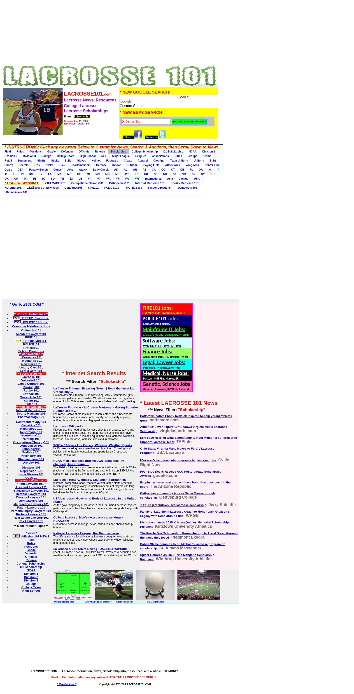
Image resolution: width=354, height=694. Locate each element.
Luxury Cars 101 (31, 367)
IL (14, 174)
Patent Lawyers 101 (31, 507)
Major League (121, 156)
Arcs (70, 169)
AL (125, 169)
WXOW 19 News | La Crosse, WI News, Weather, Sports (92, 445)
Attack (83, 169)
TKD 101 (31, 404)
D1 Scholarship (173, 151)
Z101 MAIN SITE (55, 183)
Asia (170, 178)
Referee (100, 151)
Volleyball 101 (31, 380)
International (153, 178)
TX (71, 178)
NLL (104, 156)
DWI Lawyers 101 (31, 500)
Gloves (81, 160)
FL (191, 169)
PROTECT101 (133, 187)
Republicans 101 (16, 192)
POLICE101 (111, 187)
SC (43, 178)
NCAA (193, 151)
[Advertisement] (110, 33)
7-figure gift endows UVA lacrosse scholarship (173, 505)
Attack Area (172, 165)
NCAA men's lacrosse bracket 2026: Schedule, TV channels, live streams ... (88, 462)
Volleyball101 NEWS (31, 536)
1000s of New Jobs (43, 187)
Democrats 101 (186, 187)
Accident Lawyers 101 (31, 487)
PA (26, 178)
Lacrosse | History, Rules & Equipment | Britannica (89, 479)
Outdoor (131, 165)
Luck (62, 165)
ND (146, 174)
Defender (67, 151)
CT (173, 169)
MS (117, 174)
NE (156, 174)
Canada (183, 178)
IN (22, 174)
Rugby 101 (31, 390)
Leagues (141, 156)
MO (107, 174)
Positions (36, 151)
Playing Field (151, 165)
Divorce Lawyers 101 (31, 497)
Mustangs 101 (31, 360)
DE (182, 169)
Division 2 (11, 156)
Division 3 (29, 156)
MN (97, 174)
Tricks (49, 165)
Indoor (116, 165)
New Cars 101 (31, 364)
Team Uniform (179, 160)
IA (218, 169)
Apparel (143, 160)
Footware (112, 160)
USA (197, 178)
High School (88, 156)
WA (108, 178)
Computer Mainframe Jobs (31, 326)
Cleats (128, 160)
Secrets (23, 165)
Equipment (25, 160)
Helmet (95, 160)
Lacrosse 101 (30, 377)
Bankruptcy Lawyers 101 (31, 490)
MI (88, 174)
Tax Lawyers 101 (31, 521)
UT (80, 178)
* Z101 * (31, 533)
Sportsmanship (81, 165)
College (46, 156)
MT (127, 174)
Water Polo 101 (31, 397)
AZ (144, 169)
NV (194, 174)
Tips (37, 165)
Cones (57, 169)
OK (7, 178)
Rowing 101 (31, 387)
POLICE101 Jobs (31, 322)
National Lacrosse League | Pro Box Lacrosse (86, 533)
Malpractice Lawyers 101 (31, 504)
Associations (160, 156)
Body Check (100, 169)
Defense (101, 165)
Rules (20, 151)
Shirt (213, 160)
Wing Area (192, 165)
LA (50, 174)
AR (135, 169)
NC (136, 174)
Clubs (178, 156)
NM (184, 174)
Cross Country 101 (31, 383)
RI (34, 178)
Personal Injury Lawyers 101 (31, 511)
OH (212, 174)
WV (127, 178)
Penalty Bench (38, 169)
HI (209, 169)
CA (154, 169)
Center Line (212, 165)
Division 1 (208, 151)
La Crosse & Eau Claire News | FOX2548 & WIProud (90, 549)
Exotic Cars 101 (31, 371)
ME (79, 174)
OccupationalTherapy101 (87, 183)
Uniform (199, 160)
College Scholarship (145, 151)
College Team (65, 156)
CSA (20, 169)
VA (89, 178)
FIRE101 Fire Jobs (31, 318)
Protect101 (31, 347)
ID (6, 174)
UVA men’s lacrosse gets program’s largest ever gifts (178, 460)
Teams (207, 156)
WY (137, 178)
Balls (68, 160)
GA (201, 169)
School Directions (159, 187)
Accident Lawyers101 (31, 334)
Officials (84, 151)
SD (53, 178)
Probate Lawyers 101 (31, 514)
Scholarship (118, 151)
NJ (174, 174)
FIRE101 (93, 187)
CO (163, 169)
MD (69, 174)
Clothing (159, 160)
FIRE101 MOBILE (31, 341)
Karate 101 (31, 400)
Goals (8, 169)
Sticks (55, 160)
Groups (192, 156)
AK (116, 169)
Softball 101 (31, 394)
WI (118, 178)
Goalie (51, 151)
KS (31, 174)
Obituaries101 (73, 187)
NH (165, 174)
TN (62, 178)
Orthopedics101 (119, 183)
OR (16, 178)
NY (203, 174)
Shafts (41, 160)
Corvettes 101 (31, 357)
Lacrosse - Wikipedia (68, 426)
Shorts (9, 165)
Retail (8, 160)
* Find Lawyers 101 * (31, 483)
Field (8, 151)
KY (40, 174)
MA (59, 174)
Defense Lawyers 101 (31, 494)
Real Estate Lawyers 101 (31, 517)
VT (98, 178)
